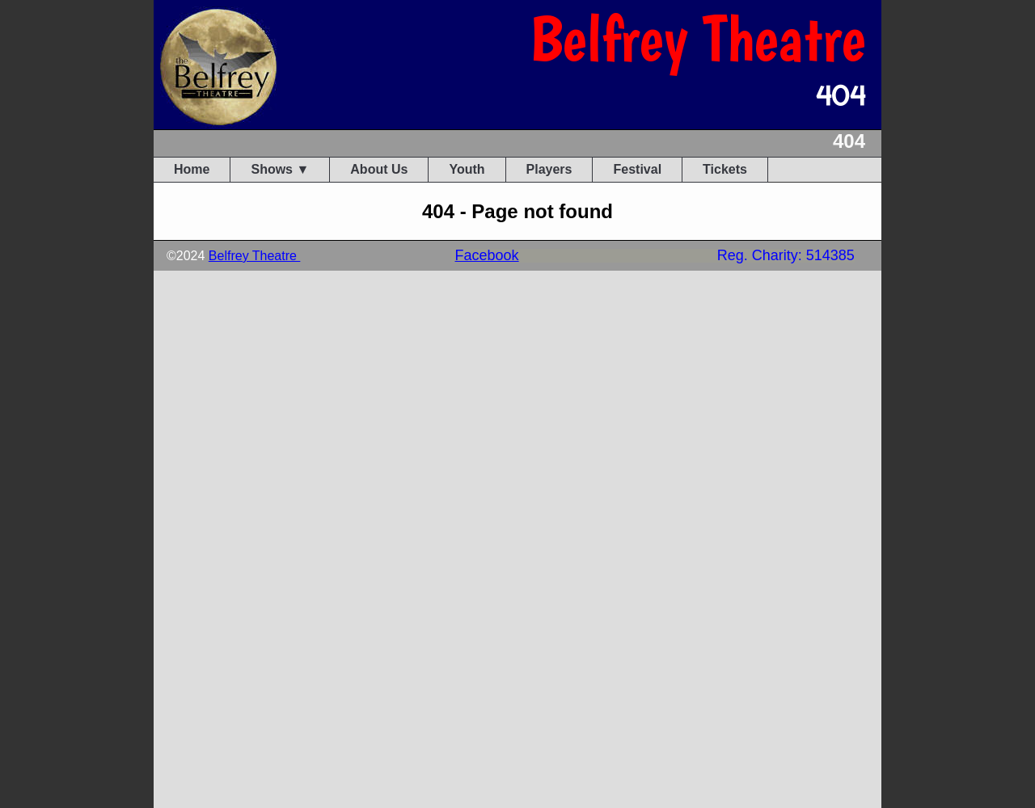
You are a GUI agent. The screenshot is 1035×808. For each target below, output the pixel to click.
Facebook (487, 255)
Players (549, 169)
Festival (637, 169)
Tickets (725, 169)
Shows (272, 169)
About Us (379, 169)
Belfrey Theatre (255, 256)
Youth (466, 169)
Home (191, 169)
